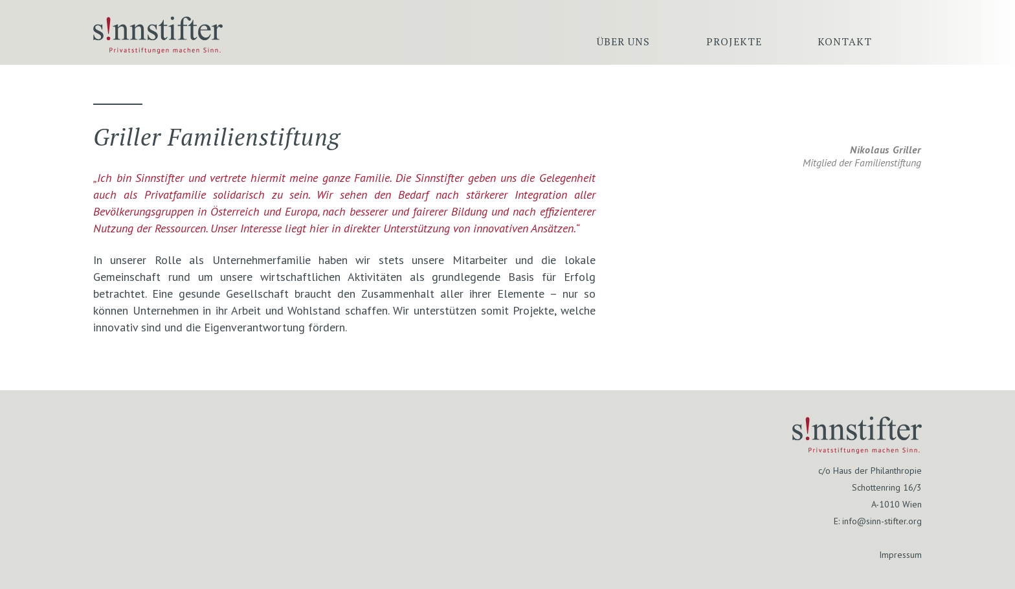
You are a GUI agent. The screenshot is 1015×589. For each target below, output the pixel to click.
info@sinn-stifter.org (882, 521)
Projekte (734, 41)
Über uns (623, 41)
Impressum (900, 555)
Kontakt (845, 41)
